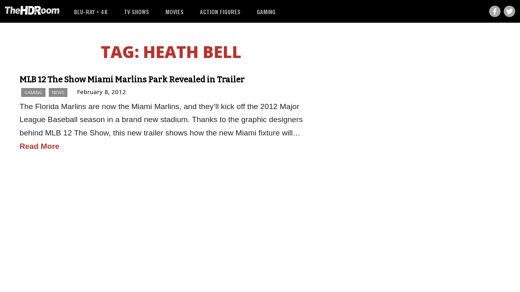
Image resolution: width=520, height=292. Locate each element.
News (58, 92)
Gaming (266, 11)
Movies (174, 11)
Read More (39, 146)
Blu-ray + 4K (91, 11)
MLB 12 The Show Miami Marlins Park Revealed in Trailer (132, 79)
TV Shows (136, 11)
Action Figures (220, 11)
